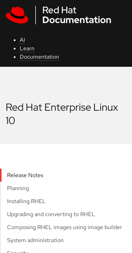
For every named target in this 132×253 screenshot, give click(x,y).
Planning (18, 188)
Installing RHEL (26, 201)
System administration (35, 240)
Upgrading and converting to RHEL (51, 214)
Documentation (39, 56)
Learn (27, 48)
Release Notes (25, 175)
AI (22, 40)
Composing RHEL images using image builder (64, 227)
